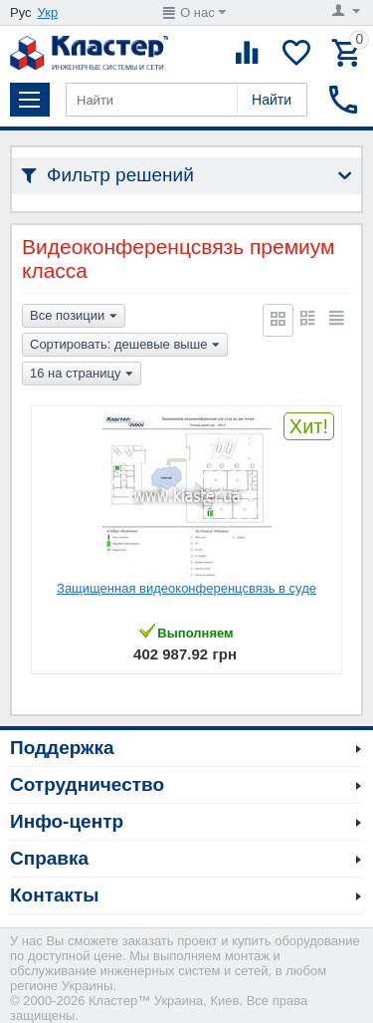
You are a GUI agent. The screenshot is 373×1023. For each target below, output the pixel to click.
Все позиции (73, 317)
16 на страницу (81, 375)
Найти (271, 100)
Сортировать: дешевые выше (125, 346)
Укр (48, 12)
